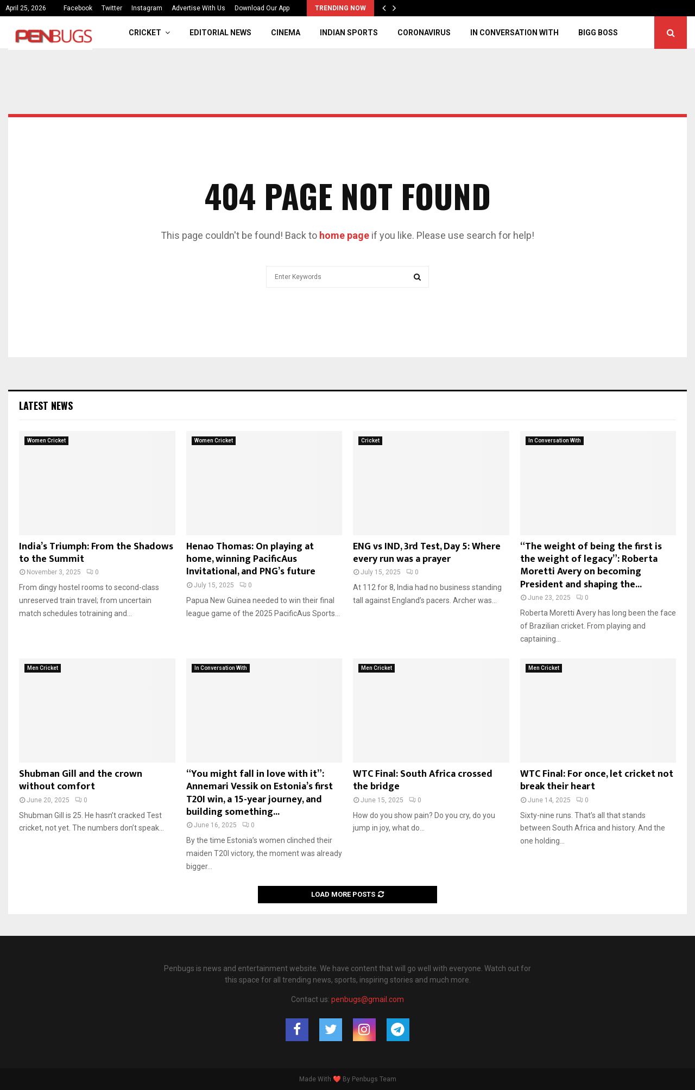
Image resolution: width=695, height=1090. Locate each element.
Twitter (112, 8)
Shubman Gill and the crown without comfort (80, 780)
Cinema (285, 32)
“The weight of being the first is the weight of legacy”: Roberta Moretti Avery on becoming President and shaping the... (591, 565)
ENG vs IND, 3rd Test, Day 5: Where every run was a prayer (427, 552)
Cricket (145, 32)
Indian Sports (349, 32)
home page (344, 235)
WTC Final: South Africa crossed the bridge (422, 780)
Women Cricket (46, 440)
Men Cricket (42, 668)
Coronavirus (424, 32)
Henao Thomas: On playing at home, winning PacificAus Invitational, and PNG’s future (250, 559)
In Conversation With (514, 32)
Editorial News (220, 32)
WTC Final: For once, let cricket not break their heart (596, 780)
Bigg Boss (598, 32)
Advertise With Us (198, 8)
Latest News (46, 405)
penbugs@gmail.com (367, 999)
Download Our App (262, 8)
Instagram (146, 8)
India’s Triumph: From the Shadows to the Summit (96, 552)
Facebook (78, 8)
